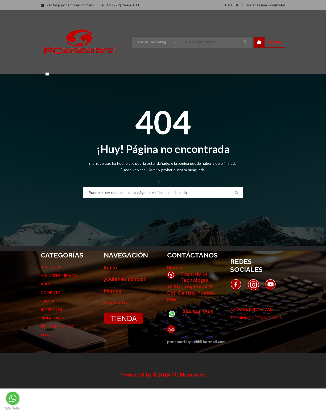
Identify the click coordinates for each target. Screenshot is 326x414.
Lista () (231, 5)
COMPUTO (51, 318)
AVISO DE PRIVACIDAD (251, 334)
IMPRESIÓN (51, 335)
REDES (46, 360)
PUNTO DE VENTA (57, 352)
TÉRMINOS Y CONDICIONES (256, 343)
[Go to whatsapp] (12, 398)
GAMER (47, 326)
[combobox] (156, 42)
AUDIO (47, 309)
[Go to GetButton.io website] (12, 408)
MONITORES (52, 343)
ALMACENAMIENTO (59, 301)
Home (152, 195)
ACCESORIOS (53, 292)
